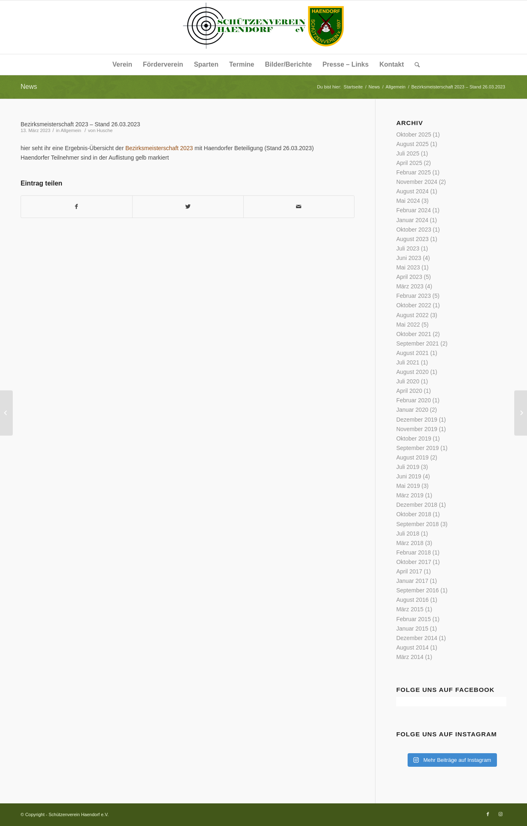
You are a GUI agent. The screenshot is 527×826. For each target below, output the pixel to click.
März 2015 (409, 609)
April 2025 (409, 163)
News (29, 86)
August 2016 (412, 599)
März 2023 (409, 286)
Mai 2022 (408, 324)
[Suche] (414, 64)
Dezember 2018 (416, 504)
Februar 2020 (413, 400)
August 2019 (412, 457)
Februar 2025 (413, 172)
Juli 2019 (407, 467)
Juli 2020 (407, 381)
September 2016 (417, 590)
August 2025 (412, 144)
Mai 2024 (408, 200)
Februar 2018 (413, 552)
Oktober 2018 (413, 514)
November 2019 (416, 429)
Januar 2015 (412, 628)
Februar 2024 (413, 210)
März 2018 (409, 543)
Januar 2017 (412, 581)
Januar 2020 (412, 409)
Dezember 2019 (416, 419)
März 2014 (409, 657)
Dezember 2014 (416, 638)
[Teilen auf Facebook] (76, 207)
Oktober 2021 (413, 334)
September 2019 (417, 448)
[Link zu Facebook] (488, 814)
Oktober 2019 (413, 438)
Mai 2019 (408, 486)
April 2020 (409, 390)
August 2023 (412, 239)
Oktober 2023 (413, 229)
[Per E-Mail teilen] (299, 207)
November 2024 (416, 182)
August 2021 (412, 353)
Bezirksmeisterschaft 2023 (159, 148)
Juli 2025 (407, 153)
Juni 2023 (408, 258)
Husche (104, 130)
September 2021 (417, 343)
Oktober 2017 (413, 562)
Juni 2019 (408, 476)
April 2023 (409, 277)
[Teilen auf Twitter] (188, 207)
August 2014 (412, 647)
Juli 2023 (407, 248)
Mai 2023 (408, 267)
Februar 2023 (413, 295)
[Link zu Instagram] (500, 814)
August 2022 (412, 315)
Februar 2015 (413, 619)
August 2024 (412, 191)
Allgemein (71, 130)
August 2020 (412, 372)
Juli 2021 (407, 362)
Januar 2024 (412, 220)
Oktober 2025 (413, 134)
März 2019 (409, 495)
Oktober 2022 (413, 305)
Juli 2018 (407, 533)
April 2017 (409, 571)
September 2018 (417, 524)
